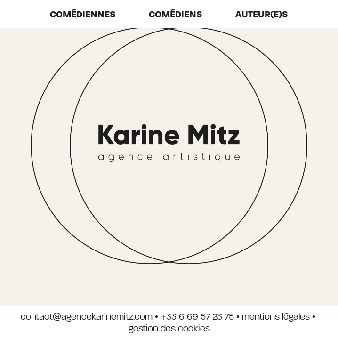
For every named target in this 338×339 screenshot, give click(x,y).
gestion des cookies (169, 328)
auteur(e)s (261, 14)
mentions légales (276, 317)
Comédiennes (83, 14)
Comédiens (175, 14)
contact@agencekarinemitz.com (87, 317)
